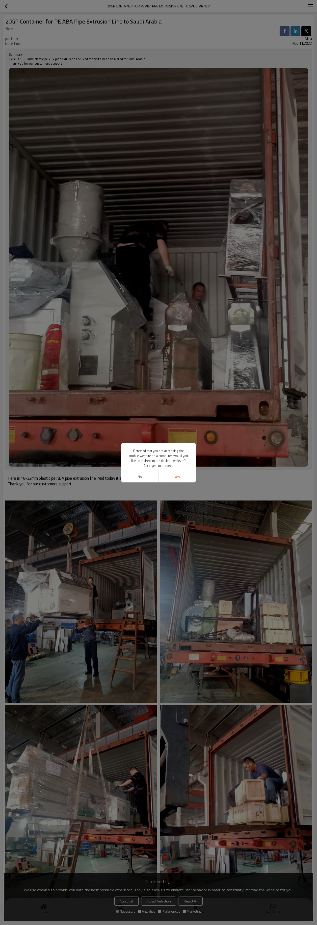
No (140, 477)
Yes (177, 477)
